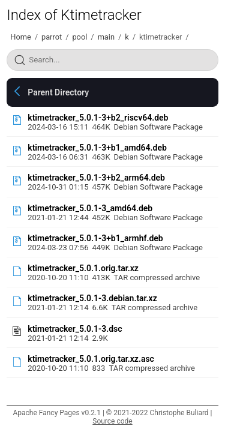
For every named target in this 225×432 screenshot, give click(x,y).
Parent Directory (58, 92)
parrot (51, 36)
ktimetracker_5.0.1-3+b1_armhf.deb (95, 238)
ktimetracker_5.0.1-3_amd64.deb (90, 208)
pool (79, 36)
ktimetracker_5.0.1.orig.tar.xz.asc (91, 359)
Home (20, 36)
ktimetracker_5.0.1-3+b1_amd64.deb (97, 147)
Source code (112, 421)
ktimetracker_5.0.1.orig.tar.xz (83, 268)
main (106, 36)
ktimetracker (160, 36)
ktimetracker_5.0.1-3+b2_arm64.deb (96, 177)
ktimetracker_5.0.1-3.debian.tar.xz (92, 298)
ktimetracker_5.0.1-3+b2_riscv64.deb (98, 117)
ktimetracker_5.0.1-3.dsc (75, 329)
